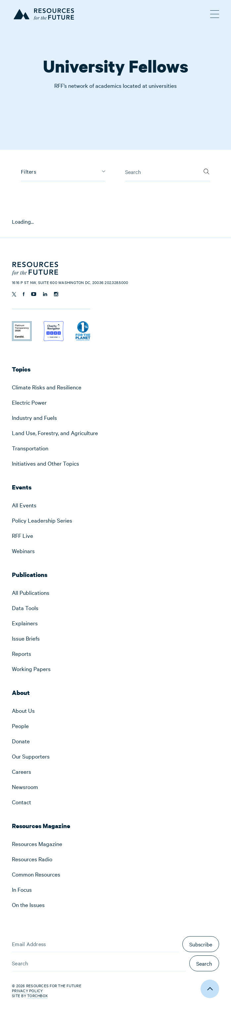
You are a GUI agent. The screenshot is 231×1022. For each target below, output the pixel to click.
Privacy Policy (27, 990)
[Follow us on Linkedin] (45, 294)
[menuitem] (115, 387)
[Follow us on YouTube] (33, 294)
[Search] (206, 170)
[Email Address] (95, 944)
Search (204, 963)
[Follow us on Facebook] (23, 294)
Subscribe (200, 944)
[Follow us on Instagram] (56, 294)
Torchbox (37, 995)
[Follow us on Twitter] (14, 294)
